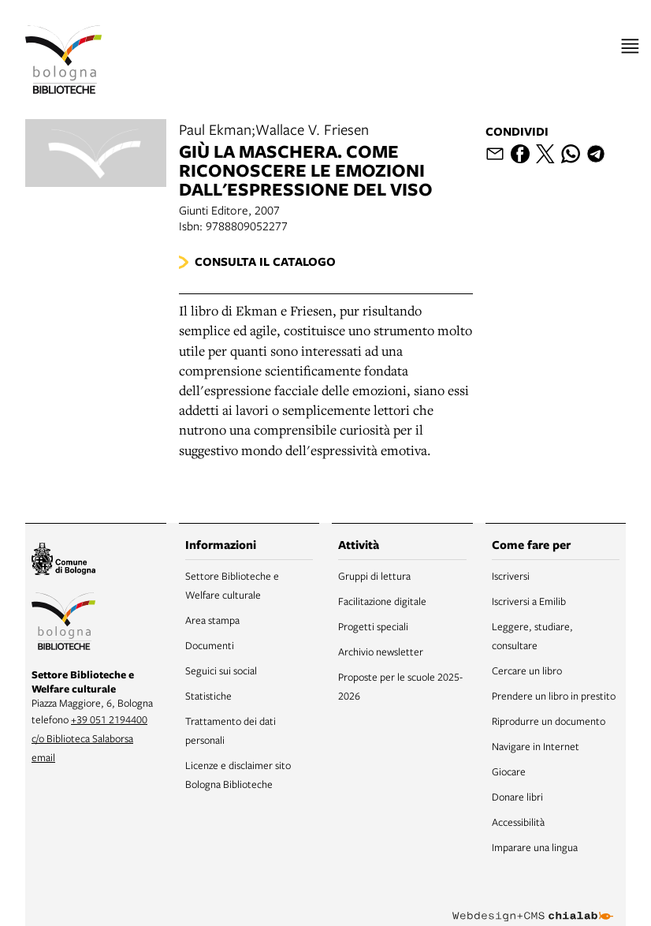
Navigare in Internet (535, 746)
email (43, 757)
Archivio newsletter (380, 651)
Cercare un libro (527, 670)
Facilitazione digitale (382, 601)
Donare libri (517, 797)
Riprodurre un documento (548, 721)
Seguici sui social (221, 670)
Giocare (509, 771)
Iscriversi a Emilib (529, 601)
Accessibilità (518, 822)
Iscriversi (511, 576)
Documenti (209, 645)
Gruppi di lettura (374, 576)
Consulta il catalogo (265, 261)
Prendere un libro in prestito (554, 696)
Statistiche (208, 696)
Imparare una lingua (535, 847)
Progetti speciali (373, 626)
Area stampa (212, 620)
